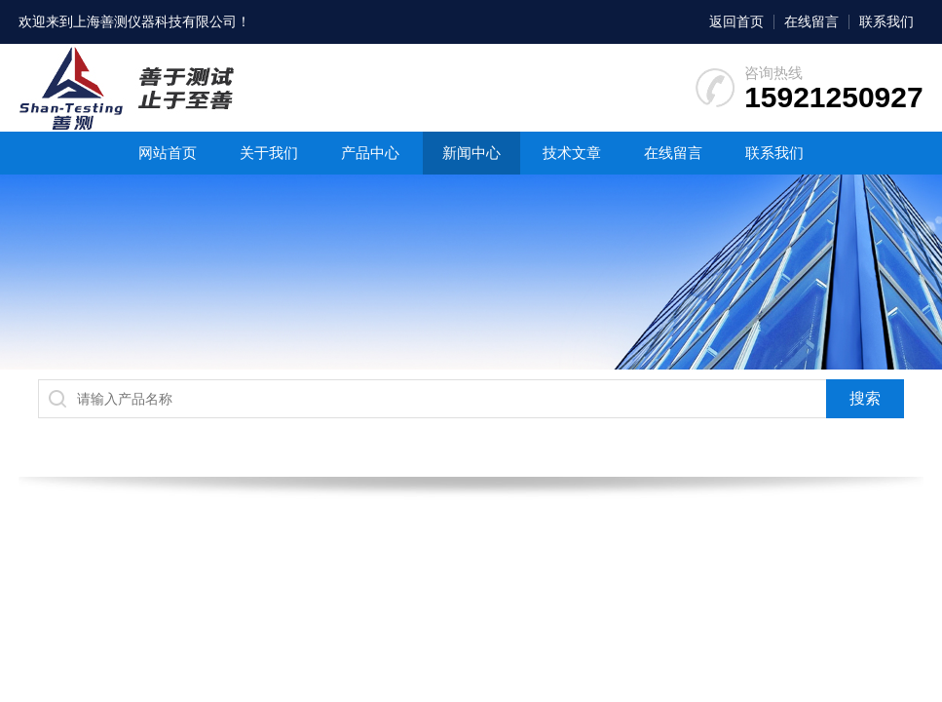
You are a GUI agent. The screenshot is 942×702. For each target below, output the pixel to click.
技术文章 (572, 152)
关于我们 (269, 152)
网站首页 (167, 152)
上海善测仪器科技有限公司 (155, 21)
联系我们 (886, 21)
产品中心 (370, 152)
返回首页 (736, 21)
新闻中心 (471, 152)
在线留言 (811, 21)
